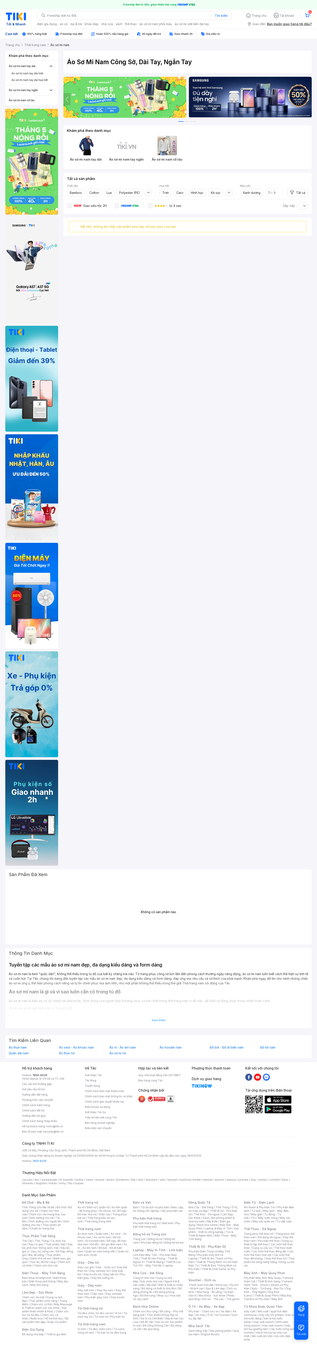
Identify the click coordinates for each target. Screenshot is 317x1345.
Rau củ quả (36, 1244)
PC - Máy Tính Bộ (150, 1265)
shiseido (27, 1183)
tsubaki (79, 1183)
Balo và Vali (142, 1202)
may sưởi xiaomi (263, 1322)
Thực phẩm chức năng (43, 1300)
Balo (136, 1207)
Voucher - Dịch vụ (202, 1280)
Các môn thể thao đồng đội (269, 1251)
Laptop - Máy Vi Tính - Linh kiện (158, 1250)
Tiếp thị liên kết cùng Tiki (101, 1117)
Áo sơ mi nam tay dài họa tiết (29, 80)
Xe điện (225, 1311)
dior (36, 1179)
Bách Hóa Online (146, 1306)
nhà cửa (107, 24)
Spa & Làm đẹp (215, 1288)
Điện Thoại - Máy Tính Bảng (43, 1273)
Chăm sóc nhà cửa (46, 1265)
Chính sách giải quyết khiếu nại (104, 1101)
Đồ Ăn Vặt (147, 1322)
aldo (163, 1179)
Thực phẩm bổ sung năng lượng (269, 1260)
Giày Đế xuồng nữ (102, 1277)
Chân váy (104, 1214)
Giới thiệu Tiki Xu (95, 1112)
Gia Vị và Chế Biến (151, 1318)
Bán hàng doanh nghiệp (100, 1122)
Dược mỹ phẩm (57, 1322)
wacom (219, 1179)
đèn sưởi (263, 1311)
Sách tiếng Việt (197, 1330)
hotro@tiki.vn (54, 1126)
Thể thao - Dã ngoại (206, 1214)
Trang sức (139, 1239)
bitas (285, 1179)
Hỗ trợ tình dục (54, 1318)
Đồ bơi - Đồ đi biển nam (226, 1047)
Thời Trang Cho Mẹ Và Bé (38, 1207)
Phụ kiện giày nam (96, 1297)
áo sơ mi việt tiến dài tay (192, 24)
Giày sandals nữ (99, 1270)
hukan (53, 1183)
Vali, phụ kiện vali (172, 1210)
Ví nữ (118, 1313)
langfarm (41, 1183)
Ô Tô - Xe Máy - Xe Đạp (206, 1306)
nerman (208, 1179)
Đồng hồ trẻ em (174, 1242)
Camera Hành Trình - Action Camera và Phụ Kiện (268, 1285)
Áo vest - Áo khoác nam (76, 1047)
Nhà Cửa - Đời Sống (148, 1273)
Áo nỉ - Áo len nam (122, 1047)
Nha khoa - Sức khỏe (212, 1295)
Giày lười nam (85, 1290)
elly (133, 1179)
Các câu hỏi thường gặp (37, 1084)
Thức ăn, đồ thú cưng (42, 1262)
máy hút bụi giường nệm (267, 1327)
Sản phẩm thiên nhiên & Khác (44, 1309)
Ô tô (210, 1315)
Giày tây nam (105, 1290)
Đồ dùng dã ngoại (269, 1237)
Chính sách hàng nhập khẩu (39, 1121)
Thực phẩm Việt (55, 1244)
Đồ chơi (61, 1207)
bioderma (122, 1179)
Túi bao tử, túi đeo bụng (111, 1332)
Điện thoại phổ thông (42, 1281)
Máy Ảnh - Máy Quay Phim (264, 1273)
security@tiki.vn (53, 1131)
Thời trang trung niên (98, 1221)
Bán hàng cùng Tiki (150, 1080)
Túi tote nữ (101, 1316)
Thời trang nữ (87, 1202)
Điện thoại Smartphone (36, 1277)
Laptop (168, 1265)
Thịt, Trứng (42, 1240)
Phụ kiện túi (117, 1316)
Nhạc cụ (162, 1295)
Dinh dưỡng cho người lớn (45, 1221)
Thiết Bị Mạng (155, 1262)
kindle (197, 1179)
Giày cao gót (85, 1267)
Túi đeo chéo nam (99, 1329)
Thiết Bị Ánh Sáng (269, 1281)
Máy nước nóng (268, 1217)
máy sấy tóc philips (271, 1315)
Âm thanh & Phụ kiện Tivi (259, 1207)
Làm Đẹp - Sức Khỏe (37, 1292)
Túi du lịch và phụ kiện (155, 1207)
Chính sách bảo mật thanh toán (104, 1091)
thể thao (131, 24)
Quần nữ (104, 1207)
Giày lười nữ (110, 1274)
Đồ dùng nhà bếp (33, 1334)
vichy (62, 1183)
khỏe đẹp (92, 24)
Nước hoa (36, 1318)
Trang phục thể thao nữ (258, 1233)
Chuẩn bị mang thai (42, 1228)
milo (140, 1179)
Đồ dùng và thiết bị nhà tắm (159, 1288)
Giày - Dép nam (89, 1285)
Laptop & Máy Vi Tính (218, 1228)
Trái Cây (27, 1240)
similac (262, 1179)
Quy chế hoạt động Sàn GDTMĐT (159, 1075)
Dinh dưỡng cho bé (41, 1217)
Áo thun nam (18, 1047)
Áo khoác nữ (107, 1210)
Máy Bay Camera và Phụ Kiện (268, 1297)
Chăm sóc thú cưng (145, 1311)
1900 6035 (39, 1161)
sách (119, 24)
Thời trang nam (89, 1229)
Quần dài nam (19, 1053)
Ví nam (81, 1329)
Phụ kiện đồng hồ (151, 1242)
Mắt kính (167, 1223)
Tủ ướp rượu (284, 1221)
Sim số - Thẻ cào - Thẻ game (221, 1299)
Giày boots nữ (92, 1274)
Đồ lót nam (267, 1047)
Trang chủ (259, 15)
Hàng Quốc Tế (199, 1202)
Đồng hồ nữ (155, 1239)
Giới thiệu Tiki (93, 1075)
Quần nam (102, 1233)
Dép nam (97, 1293)
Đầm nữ (92, 1207)
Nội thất (151, 1285)
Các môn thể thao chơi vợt (268, 1253)
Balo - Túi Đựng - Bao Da (267, 1288)
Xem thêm (159, 1020)
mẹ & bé (76, 24)
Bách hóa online (207, 1225)
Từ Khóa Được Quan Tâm (263, 1306)
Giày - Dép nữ (88, 1262)
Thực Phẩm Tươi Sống (38, 1236)
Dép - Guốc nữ (105, 1267)
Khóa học (222, 1285)
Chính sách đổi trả (33, 1110)
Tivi (253, 1217)
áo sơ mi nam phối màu (155, 24)
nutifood (185, 1179)
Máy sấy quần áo (263, 1221)
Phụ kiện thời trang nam (156, 1224)
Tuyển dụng (92, 1085)
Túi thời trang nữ (90, 1308)
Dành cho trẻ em (40, 1258)
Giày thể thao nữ (275, 1258)
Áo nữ (81, 1207)
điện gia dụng (47, 24)
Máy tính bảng (39, 1285)
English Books (210, 1334)
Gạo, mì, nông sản (42, 1251)
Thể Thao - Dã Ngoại (260, 1229)
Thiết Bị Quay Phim (266, 1295)
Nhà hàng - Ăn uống (209, 1292)
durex (110, 1179)
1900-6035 (40, 1075)
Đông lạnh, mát (48, 1247)
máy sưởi (249, 1311)
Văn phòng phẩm (220, 1330)
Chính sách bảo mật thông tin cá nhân (109, 1096)
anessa (231, 1179)
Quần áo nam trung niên (100, 1251)
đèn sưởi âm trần (262, 1336)
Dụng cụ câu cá (262, 1247)
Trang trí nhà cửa (143, 1277)
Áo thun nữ (67, 1053)
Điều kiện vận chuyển (98, 1128)
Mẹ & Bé (212, 1221)
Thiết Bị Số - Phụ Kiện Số (207, 1246)
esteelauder (49, 1179)
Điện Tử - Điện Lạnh (259, 1202)
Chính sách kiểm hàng (36, 1105)
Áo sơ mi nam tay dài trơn (27, 73)
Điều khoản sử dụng (97, 1107)
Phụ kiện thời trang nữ (146, 1223)
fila (70, 1183)
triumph (172, 1179)
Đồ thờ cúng (147, 1295)
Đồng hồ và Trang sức (149, 1234)
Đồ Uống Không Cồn (156, 1325)
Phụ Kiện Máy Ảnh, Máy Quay (262, 1277)
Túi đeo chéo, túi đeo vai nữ (95, 1313)
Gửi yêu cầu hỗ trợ (33, 1089)
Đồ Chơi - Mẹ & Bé (36, 1202)
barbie (79, 1179)
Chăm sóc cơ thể (41, 1304)
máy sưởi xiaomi (272, 1325)
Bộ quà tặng (151, 1329)
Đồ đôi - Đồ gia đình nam (106, 1244)
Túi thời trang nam (91, 1324)
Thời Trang (222, 1207)
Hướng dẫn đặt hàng (35, 1094)
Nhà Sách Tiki (199, 1326)
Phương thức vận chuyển (37, 1099)
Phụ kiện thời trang (147, 1218)
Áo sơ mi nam (102, 1237)
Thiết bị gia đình (56, 1334)
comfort (274, 1179)
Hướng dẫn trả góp (34, 1115)
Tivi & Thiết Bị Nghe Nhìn (210, 1233)
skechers (152, 1179)
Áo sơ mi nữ (117, 1053)
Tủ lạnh (256, 1210)
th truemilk (66, 1179)
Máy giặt (256, 1214)
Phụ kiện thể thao (269, 1240)
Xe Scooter (222, 1315)
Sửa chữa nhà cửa (151, 1281)
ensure (99, 1179)
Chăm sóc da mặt (33, 1297)
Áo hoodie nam (171, 1047)
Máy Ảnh (277, 1299)
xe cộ (63, 24)
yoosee (243, 1179)
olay (253, 1179)
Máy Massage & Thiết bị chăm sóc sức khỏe (47, 1306)
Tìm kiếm (221, 15)
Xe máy (200, 1315)
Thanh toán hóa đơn (201, 1285)
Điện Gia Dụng (33, 1329)
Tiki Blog (90, 1080)
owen (89, 1179)
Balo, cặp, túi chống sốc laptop (158, 1209)
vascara (27, 1179)
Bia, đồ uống (36, 1255)
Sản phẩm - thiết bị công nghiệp (213, 1230)
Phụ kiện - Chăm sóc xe (203, 1311)
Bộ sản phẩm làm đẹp (45, 1320)
